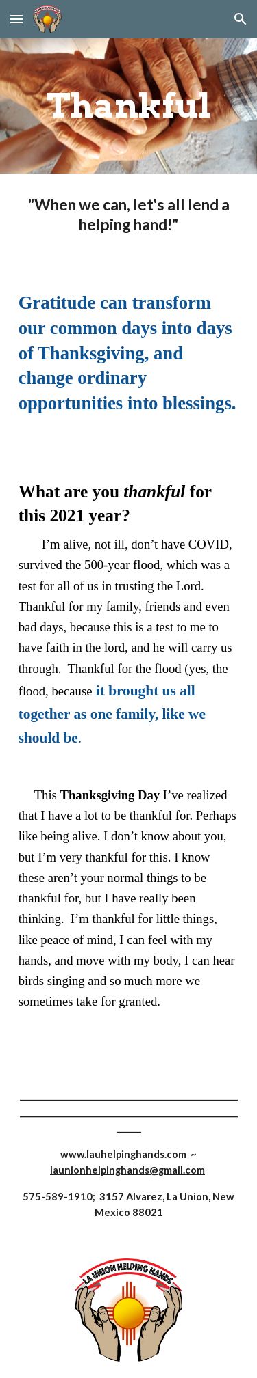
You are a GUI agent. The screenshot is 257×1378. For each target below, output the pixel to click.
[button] (16, 19)
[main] (129, 106)
